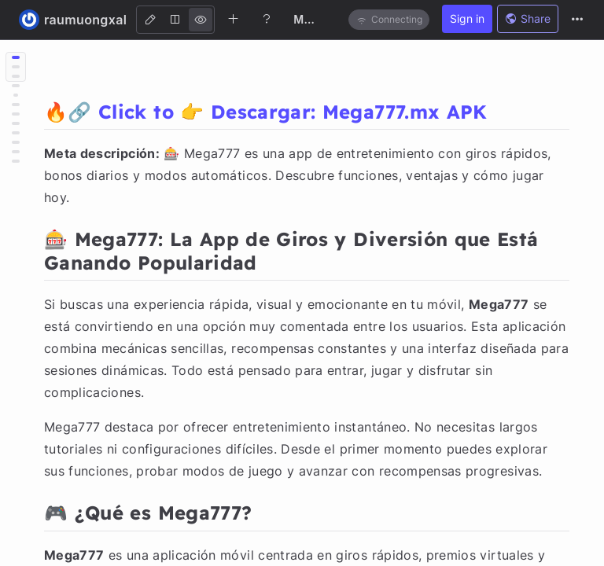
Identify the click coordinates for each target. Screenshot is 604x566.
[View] (200, 19)
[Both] (175, 19)
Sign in (467, 18)
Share (528, 18)
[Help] (266, 19)
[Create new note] (233, 19)
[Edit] (150, 19)
